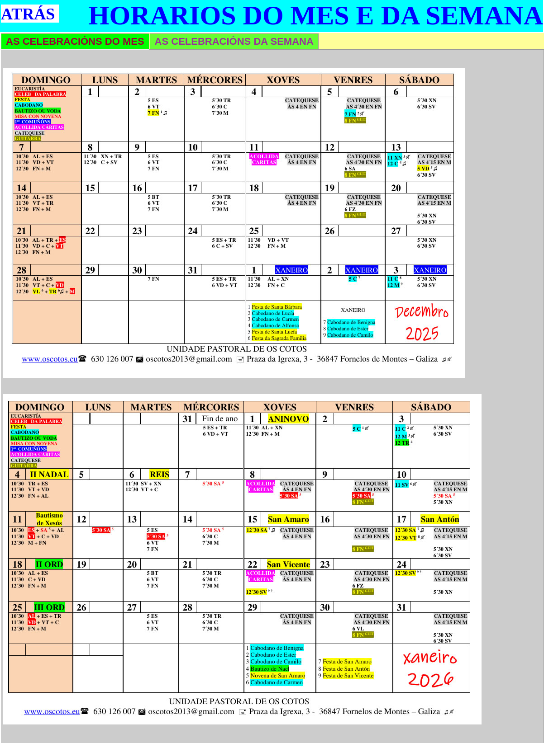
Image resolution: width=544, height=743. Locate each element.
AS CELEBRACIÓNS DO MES (75, 41)
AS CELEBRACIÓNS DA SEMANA (234, 41)
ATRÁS (28, 14)
